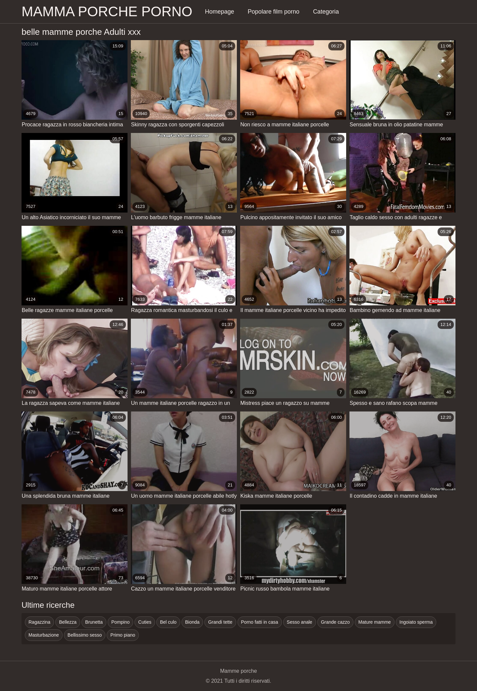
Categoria (326, 11)
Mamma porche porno (107, 11)
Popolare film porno (273, 11)
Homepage (219, 11)
